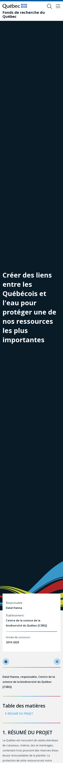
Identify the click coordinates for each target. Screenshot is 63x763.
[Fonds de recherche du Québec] (29, 14)
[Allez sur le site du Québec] (15, 6)
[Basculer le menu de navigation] (57, 6)
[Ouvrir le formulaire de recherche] (49, 6)
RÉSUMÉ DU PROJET (20, 713)
